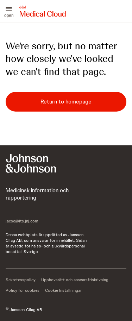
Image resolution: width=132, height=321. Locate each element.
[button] (9, 11)
